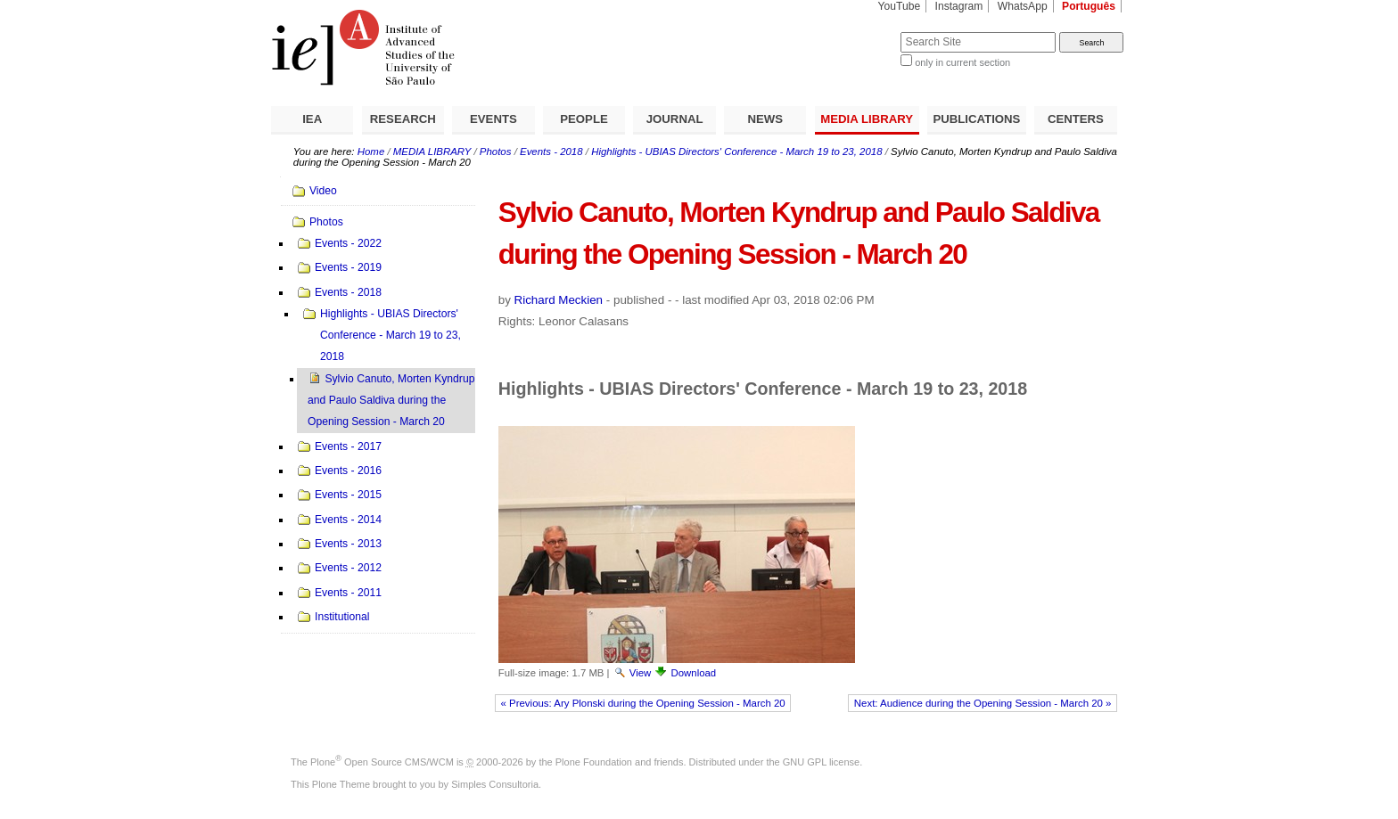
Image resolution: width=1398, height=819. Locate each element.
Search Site (857, 31)
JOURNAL (674, 119)
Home (371, 151)
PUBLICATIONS (976, 119)
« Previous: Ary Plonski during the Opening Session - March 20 (643, 703)
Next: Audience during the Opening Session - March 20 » (983, 703)
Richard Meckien (559, 300)
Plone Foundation (593, 762)
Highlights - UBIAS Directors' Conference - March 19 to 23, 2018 (736, 151)
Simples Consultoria (495, 784)
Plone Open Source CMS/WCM (382, 762)
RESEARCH (403, 119)
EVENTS (493, 119)
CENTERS (1076, 119)
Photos (496, 151)
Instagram (959, 6)
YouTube (899, 6)
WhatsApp (1023, 6)
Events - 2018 (551, 151)
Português (1088, 6)
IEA (312, 119)
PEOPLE (584, 119)
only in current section (962, 62)
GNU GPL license (821, 762)
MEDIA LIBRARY (866, 119)
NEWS (765, 119)
